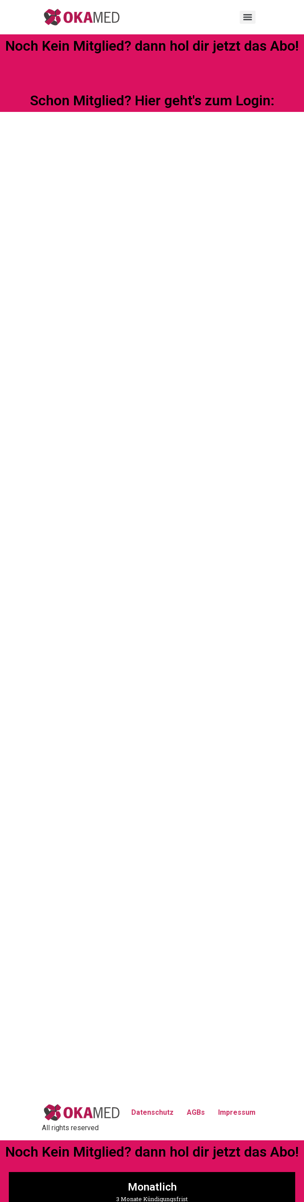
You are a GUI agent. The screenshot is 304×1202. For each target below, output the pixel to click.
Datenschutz (152, 1112)
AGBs (196, 1112)
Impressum (237, 1112)
